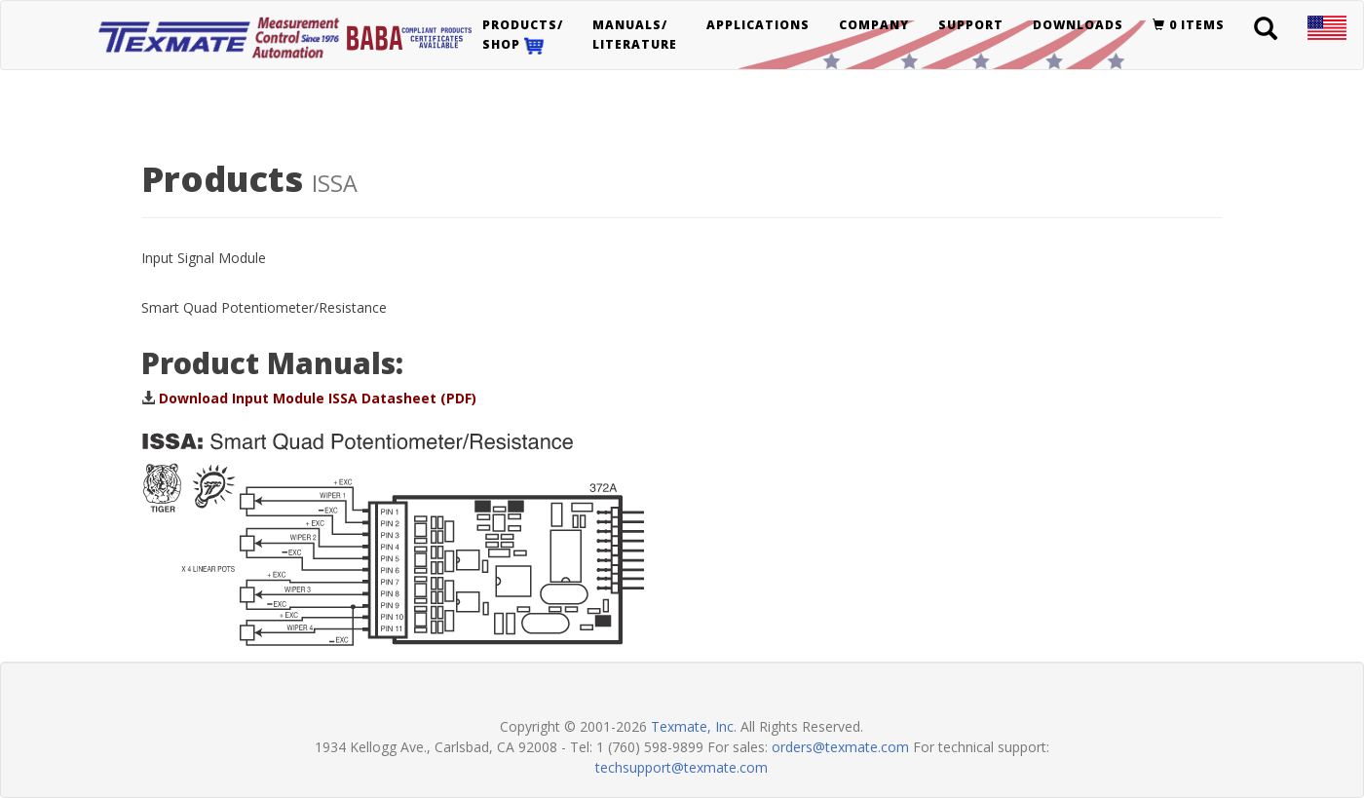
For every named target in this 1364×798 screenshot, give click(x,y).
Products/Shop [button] (522, 36)
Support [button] (971, 25)
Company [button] (874, 25)
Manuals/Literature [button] (634, 35)
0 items (1189, 25)
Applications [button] (758, 25)
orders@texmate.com (840, 747)
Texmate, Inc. (694, 726)
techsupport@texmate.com (681, 767)
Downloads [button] (1078, 25)
